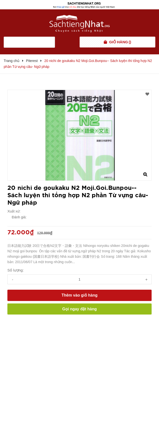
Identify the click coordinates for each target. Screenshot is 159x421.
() (120, 42)
